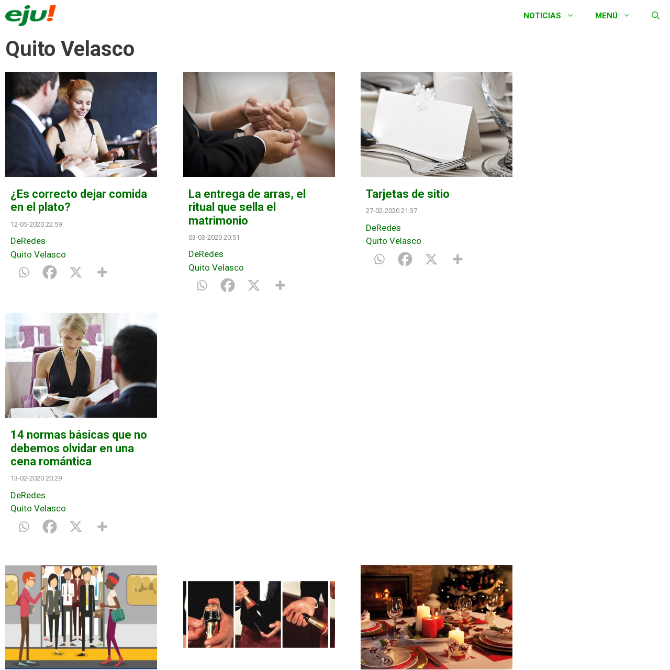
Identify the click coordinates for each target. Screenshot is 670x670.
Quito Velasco (38, 254)
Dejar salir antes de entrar (60, 452)
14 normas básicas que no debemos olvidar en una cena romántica (583, 207)
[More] (102, 272)
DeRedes (28, 241)
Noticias (554, 15)
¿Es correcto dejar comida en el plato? (60, 200)
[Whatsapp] (24, 272)
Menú (618, 15)
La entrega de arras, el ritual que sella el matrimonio (240, 207)
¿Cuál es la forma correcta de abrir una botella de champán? (236, 458)
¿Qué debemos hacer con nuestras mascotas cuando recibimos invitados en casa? (590, 465)
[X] (76, 272)
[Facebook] (50, 272)
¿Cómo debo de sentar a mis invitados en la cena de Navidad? (417, 458)
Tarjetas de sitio (395, 193)
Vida (532, 532)
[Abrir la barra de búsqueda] (655, 15)
